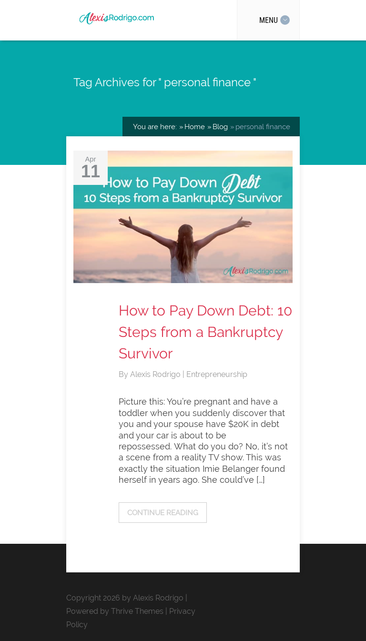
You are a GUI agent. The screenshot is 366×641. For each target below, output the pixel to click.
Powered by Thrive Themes (114, 611)
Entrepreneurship (216, 374)
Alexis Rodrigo (156, 374)
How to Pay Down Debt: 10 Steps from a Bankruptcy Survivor (205, 332)
